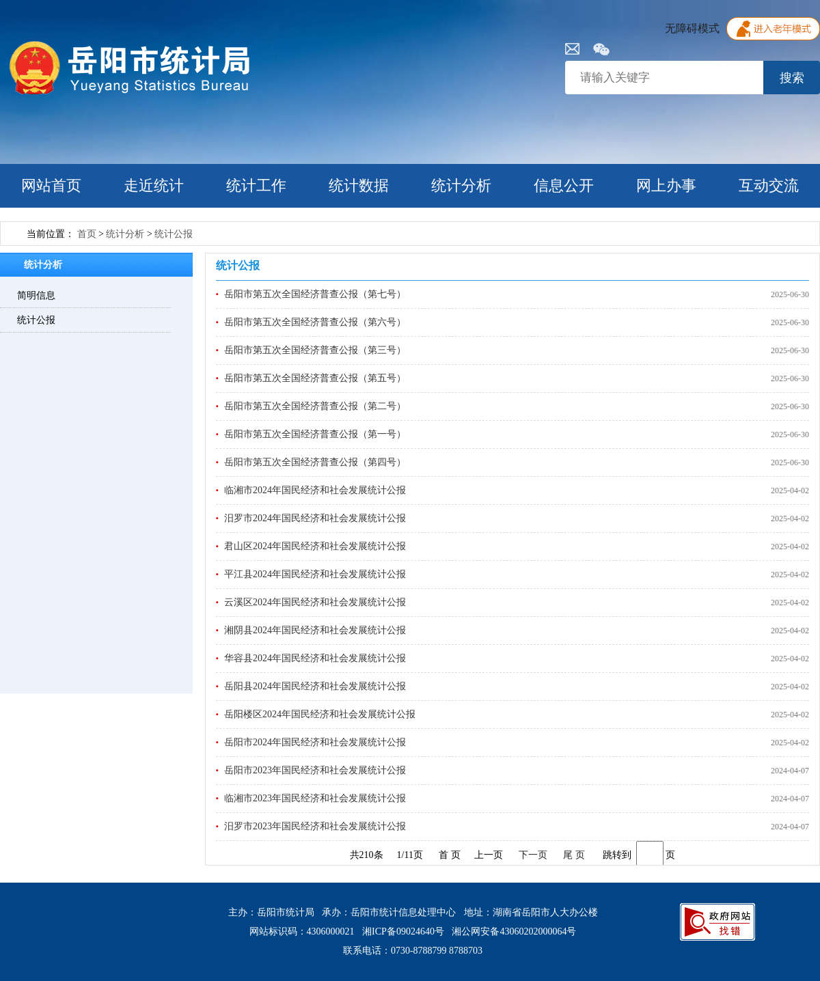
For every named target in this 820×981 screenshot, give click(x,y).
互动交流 (769, 185)
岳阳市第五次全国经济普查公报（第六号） (315, 322)
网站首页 (51, 185)
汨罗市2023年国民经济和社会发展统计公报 (315, 826)
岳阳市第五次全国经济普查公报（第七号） (315, 294)
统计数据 (359, 185)
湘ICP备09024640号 (403, 931)
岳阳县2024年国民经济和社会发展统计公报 (315, 686)
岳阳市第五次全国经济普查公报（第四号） (315, 462)
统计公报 (173, 234)
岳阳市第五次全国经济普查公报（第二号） (315, 406)
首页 (86, 234)
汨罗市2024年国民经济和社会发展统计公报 (315, 518)
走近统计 (154, 185)
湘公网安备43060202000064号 (514, 931)
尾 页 (574, 855)
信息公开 (564, 185)
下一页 (533, 855)
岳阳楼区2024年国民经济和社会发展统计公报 (319, 714)
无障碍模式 (692, 28)
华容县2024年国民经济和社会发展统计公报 (315, 658)
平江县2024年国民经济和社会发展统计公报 (315, 574)
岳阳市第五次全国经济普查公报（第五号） (315, 378)
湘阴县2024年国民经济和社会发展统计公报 (315, 630)
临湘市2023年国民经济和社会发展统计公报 (315, 798)
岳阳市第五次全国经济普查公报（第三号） (315, 350)
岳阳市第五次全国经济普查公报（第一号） (315, 434)
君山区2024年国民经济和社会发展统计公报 (315, 546)
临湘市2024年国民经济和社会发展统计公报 (315, 490)
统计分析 (461, 185)
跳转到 (617, 855)
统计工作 (256, 185)
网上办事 (666, 185)
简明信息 (36, 295)
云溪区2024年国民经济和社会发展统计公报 (315, 602)
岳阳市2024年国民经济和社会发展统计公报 (315, 742)
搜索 (792, 78)
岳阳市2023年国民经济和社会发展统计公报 (315, 770)
